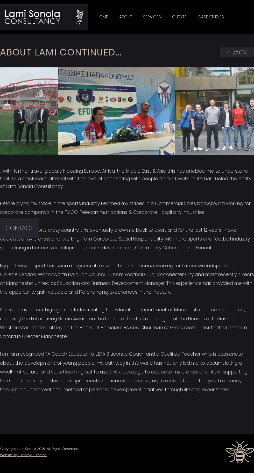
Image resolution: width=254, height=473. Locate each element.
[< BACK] (237, 52)
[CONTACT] (19, 228)
